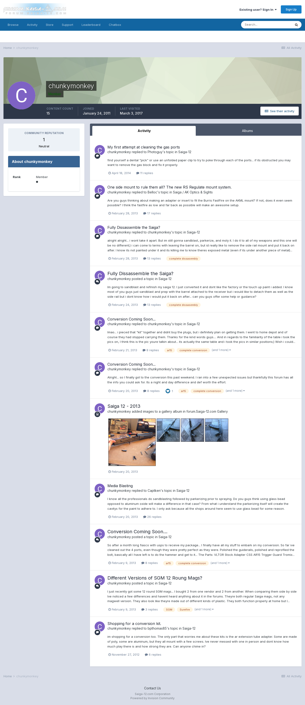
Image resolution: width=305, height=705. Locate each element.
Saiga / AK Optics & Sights (193, 192)
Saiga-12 (184, 152)
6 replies (153, 654)
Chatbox (115, 25)
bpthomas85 (157, 628)
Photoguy (155, 152)
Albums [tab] (247, 131)
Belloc (152, 192)
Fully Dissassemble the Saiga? (133, 227)
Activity (32, 25)
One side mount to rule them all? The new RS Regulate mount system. (169, 187)
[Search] (266, 24)
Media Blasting (120, 485)
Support (67, 25)
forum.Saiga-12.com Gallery (207, 411)
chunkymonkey (119, 152)
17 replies (152, 213)
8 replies (151, 350)
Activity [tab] (144, 131)
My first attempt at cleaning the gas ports (143, 147)
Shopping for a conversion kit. (134, 623)
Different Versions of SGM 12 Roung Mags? (154, 578)
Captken (154, 490)
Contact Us (152, 688)
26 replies (152, 517)
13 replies (152, 258)
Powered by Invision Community (152, 698)
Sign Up (291, 9)
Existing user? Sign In (258, 9)
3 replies (149, 609)
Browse (13, 25)
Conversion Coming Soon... (131, 319)
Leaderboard (91, 25)
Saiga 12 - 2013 (123, 406)
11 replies (144, 173)
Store (49, 25)
